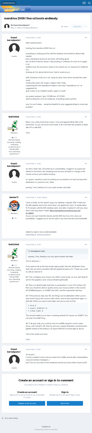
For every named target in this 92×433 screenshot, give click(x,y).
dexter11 (13, 197)
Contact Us (46, 427)
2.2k (14, 138)
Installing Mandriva (30, 28)
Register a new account (27, 403)
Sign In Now (65, 403)
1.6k (14, 218)
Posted (33, 38)
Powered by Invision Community (46, 429)
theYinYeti (14, 116)
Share (64, 26)
